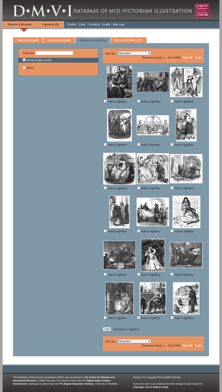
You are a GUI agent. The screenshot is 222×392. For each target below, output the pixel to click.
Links (82, 24)
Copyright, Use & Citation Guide (150, 387)
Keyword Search (28, 40)
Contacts (94, 24)
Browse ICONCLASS (128, 40)
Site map (118, 24)
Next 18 (187, 57)
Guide (106, 24)
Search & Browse (20, 24)
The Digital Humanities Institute (76, 383)
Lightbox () (50, 24)
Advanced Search (59, 40)
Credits (71, 24)
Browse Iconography (93, 40)
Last (198, 57)
